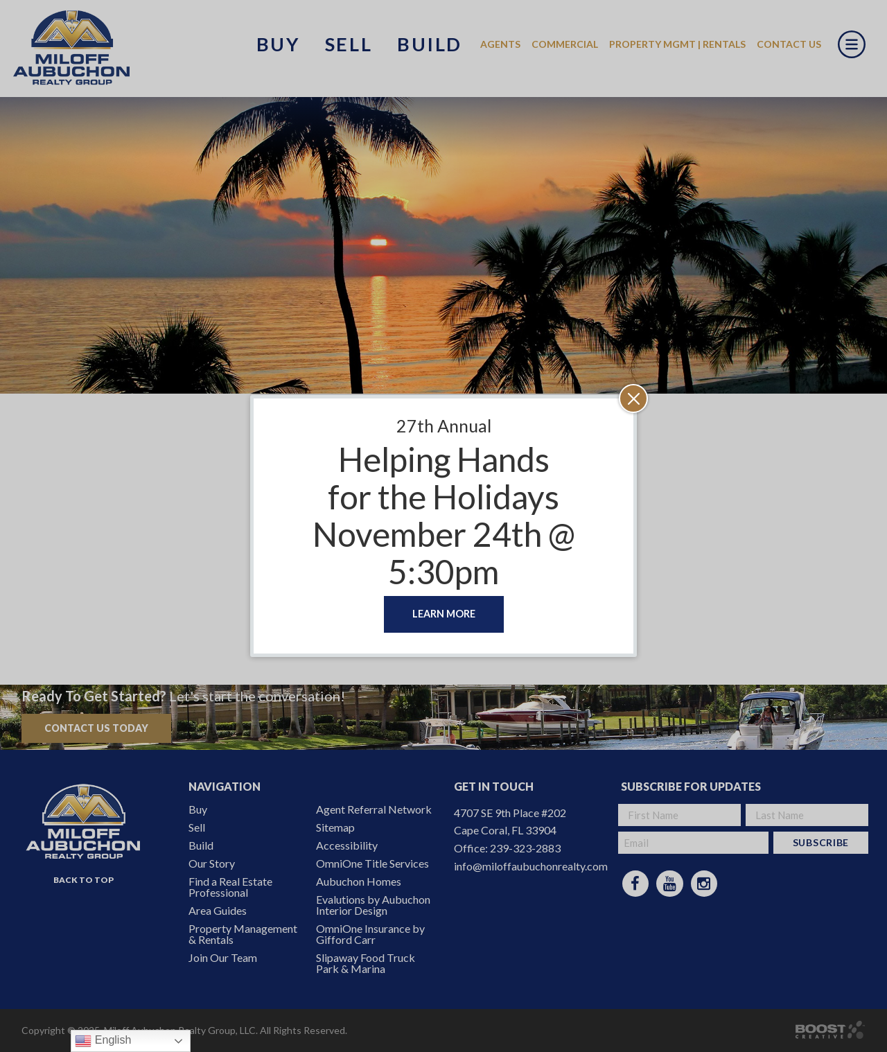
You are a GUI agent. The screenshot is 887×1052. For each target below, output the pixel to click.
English (103, 1041)
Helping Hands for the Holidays (443, 477)
